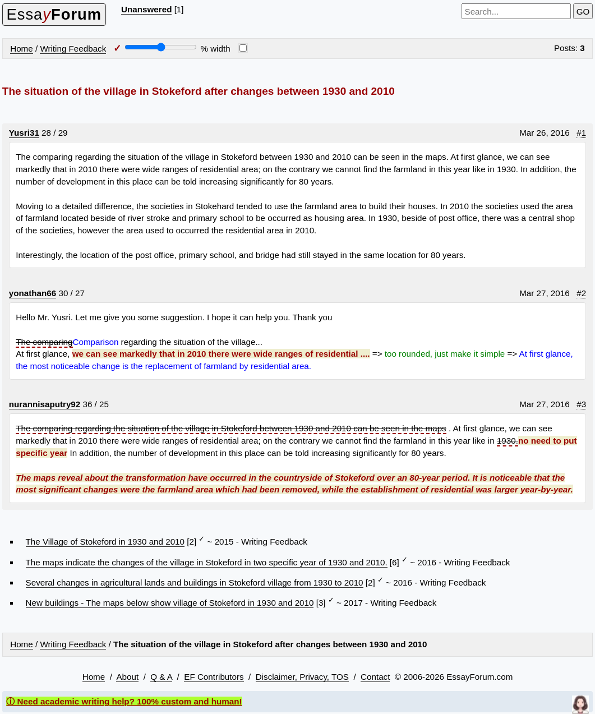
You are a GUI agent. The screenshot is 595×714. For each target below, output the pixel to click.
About (127, 676)
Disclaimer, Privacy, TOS (302, 676)
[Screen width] (160, 47)
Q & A (161, 676)
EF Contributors (213, 676)
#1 (581, 132)
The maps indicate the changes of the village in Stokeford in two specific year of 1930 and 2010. (207, 562)
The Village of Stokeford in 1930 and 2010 (105, 541)
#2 (581, 293)
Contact (375, 676)
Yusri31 (24, 132)
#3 (581, 404)
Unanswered (146, 9)
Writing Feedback (73, 48)
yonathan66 (32, 293)
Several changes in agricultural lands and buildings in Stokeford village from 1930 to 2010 (194, 582)
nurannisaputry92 (44, 404)
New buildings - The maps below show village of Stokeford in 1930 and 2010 (170, 602)
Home (21, 48)
